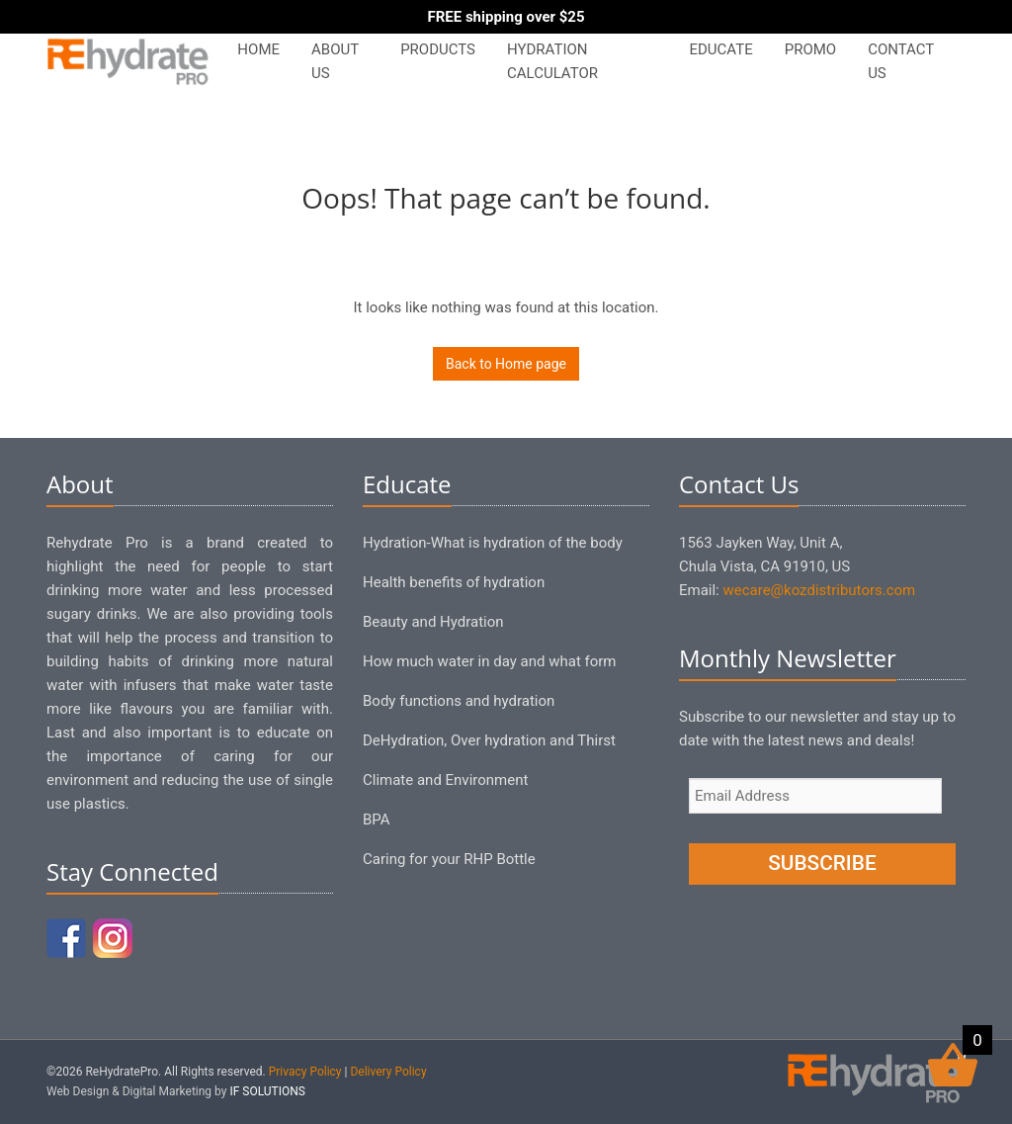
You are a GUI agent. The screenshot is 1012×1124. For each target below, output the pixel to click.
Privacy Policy (305, 1072)
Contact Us (901, 61)
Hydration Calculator (552, 61)
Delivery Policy (388, 1072)
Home (258, 49)
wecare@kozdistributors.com (818, 590)
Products (437, 49)
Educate (720, 49)
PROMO (810, 49)
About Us (335, 61)
